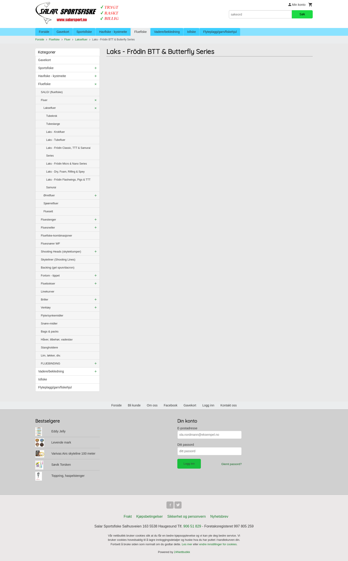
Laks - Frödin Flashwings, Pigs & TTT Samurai (68, 183)
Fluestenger (48, 219)
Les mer (187, 544)
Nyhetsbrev (219, 516)
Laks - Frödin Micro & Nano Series (66, 163)
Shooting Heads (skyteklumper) (61, 251)
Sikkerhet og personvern (186, 516)
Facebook (170, 405)
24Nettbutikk (182, 552)
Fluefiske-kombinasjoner (56, 235)
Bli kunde (134, 405)
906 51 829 (192, 526)
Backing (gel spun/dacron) (57, 267)
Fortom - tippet (50, 275)
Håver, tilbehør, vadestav (57, 339)
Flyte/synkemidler (52, 315)
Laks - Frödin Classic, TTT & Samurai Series (68, 151)
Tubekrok (51, 115)
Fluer (44, 100)
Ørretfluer (49, 195)
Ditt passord (185, 444)
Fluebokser (48, 283)
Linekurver (47, 291)
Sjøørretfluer (51, 203)
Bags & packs (50, 331)
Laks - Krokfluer (55, 131)
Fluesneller (48, 227)
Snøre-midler (49, 323)
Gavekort (63, 32)
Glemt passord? (231, 464)
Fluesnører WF (50, 243)
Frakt (128, 516)
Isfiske (191, 32)
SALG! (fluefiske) (52, 92)
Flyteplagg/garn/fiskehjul (220, 32)
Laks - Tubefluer (55, 139)
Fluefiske (140, 32)
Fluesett (48, 211)
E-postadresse (187, 428)
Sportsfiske (84, 32)
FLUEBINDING (50, 363)
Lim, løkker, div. (51, 355)
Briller (44, 299)
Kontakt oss (228, 405)
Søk (302, 14)
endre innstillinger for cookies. (218, 544)
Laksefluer (50, 107)
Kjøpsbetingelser (149, 516)
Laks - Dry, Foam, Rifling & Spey (65, 171)
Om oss (152, 405)
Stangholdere (49, 347)
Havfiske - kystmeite (113, 32)
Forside (44, 32)
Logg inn (208, 405)
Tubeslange (53, 123)
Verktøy (46, 307)
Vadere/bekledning (167, 32)
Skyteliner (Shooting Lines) (58, 259)
